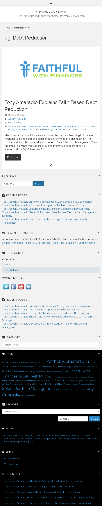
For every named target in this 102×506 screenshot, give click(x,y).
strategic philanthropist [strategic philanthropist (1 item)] (75, 389)
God (87, 126)
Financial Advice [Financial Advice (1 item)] (86, 377)
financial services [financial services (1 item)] (47, 381)
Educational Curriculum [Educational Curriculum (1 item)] (45, 372)
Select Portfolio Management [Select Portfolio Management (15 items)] (28, 388)
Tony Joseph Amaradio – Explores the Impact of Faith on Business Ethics (43, 205)
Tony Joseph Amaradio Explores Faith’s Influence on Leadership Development (46, 208)
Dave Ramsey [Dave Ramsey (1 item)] (30, 372)
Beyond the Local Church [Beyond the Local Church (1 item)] (48, 367)
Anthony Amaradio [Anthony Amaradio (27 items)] (65, 361)
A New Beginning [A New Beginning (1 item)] (39, 362)
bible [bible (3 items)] (61, 366)
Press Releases (15, 122)
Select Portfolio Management (44, 129)
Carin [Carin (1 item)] (88, 367)
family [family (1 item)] (51, 377)
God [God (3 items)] (86, 380)
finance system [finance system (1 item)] (73, 377)
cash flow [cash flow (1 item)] (94, 367)
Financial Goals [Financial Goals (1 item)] (21, 381)
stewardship (65, 129)
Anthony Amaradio (17, 119)
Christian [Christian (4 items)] (7, 371)
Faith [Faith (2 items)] (67, 371)
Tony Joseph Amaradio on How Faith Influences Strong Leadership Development (47, 201)
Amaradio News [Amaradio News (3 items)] (23, 362)
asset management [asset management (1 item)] (29, 367)
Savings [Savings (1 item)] (91, 384)
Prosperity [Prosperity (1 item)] (83, 384)
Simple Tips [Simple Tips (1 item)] (60, 389)
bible (30, 126)
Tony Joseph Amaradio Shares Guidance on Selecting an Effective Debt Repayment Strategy (49, 497)
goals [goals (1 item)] (81, 381)
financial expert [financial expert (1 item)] (8, 381)
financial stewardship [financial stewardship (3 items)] (66, 380)
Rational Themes (12, 458)
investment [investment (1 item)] (23, 384)
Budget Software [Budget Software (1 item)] (78, 367)
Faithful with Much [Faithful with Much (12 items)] (33, 376)
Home (7, 27)
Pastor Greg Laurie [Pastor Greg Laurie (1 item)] (71, 384)
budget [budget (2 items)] (67, 366)
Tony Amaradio (79, 129)
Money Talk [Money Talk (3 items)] (51, 383)
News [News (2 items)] (60, 384)
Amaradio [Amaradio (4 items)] (8, 362)
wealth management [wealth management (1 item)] (29, 395)
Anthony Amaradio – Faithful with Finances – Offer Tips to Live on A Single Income (48, 242)
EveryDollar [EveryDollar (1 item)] (59, 372)
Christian (38, 126)
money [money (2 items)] (41, 384)
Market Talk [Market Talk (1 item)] (33, 384)
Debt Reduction (70, 126)
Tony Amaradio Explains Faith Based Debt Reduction (51, 105)
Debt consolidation (52, 126)
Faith (81, 126)
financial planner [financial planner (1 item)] (33, 381)
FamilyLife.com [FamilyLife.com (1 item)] (61, 377)
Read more (14, 157)
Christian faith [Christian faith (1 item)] (18, 372)
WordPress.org (11, 464)
